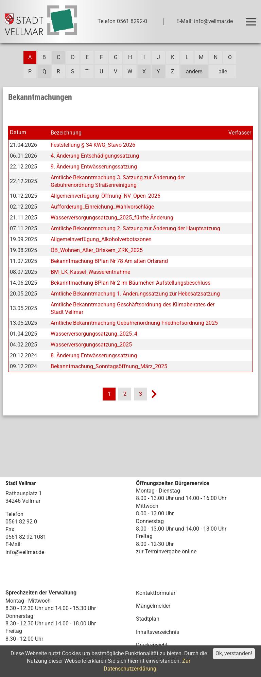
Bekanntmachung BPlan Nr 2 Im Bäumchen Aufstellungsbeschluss (130, 283)
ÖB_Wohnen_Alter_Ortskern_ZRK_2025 (97, 250)
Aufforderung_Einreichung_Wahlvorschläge (102, 206)
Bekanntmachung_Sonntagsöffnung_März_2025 (109, 366)
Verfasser (239, 132)
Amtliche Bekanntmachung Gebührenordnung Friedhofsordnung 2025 (134, 323)
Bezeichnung (66, 132)
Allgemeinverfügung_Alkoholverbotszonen (101, 239)
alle (223, 71)
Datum (18, 132)
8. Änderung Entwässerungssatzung (94, 355)
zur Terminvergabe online (166, 551)
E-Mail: (13, 544)
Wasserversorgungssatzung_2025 (91, 344)
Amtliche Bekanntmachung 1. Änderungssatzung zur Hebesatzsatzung (135, 293)
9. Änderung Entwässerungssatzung (94, 166)
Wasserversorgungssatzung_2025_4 (94, 334)
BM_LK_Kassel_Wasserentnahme (90, 272)
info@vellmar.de (24, 552)
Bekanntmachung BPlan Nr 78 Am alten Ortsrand (109, 261)
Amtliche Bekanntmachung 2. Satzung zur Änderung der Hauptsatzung (135, 228)
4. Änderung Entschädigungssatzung (95, 156)
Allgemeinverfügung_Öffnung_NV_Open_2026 (105, 196)
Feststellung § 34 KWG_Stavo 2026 (93, 145)
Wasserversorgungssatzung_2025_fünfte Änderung (112, 217)
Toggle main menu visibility (252, 18)
